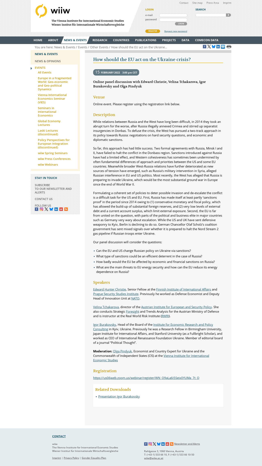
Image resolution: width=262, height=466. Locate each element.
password (151, 19)
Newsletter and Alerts (187, 444)
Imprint (227, 3)
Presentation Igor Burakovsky (119, 396)
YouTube (61, 209)
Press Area (213, 3)
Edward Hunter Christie (109, 289)
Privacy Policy (71, 458)
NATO (135, 298)
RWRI (165, 316)
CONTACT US (44, 199)
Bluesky (51, 209)
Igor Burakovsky (104, 324)
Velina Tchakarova (106, 307)
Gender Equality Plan (94, 458)
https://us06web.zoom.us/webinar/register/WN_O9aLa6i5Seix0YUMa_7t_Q (146, 378)
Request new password (175, 31)
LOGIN (181, 23)
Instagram (150, 444)
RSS (66, 209)
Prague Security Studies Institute (115, 294)
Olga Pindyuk (122, 351)
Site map (197, 3)
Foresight (132, 311)
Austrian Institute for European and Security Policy (176, 307)
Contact (184, 3)
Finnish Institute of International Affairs (183, 289)
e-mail (148, 15)
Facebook (36, 209)
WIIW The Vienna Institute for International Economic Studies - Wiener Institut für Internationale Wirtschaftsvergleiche (86, 16)
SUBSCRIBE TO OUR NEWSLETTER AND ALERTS (53, 188)
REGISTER (152, 31)
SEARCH (228, 15)
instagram (41, 209)
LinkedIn (56, 209)
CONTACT (59, 436)
